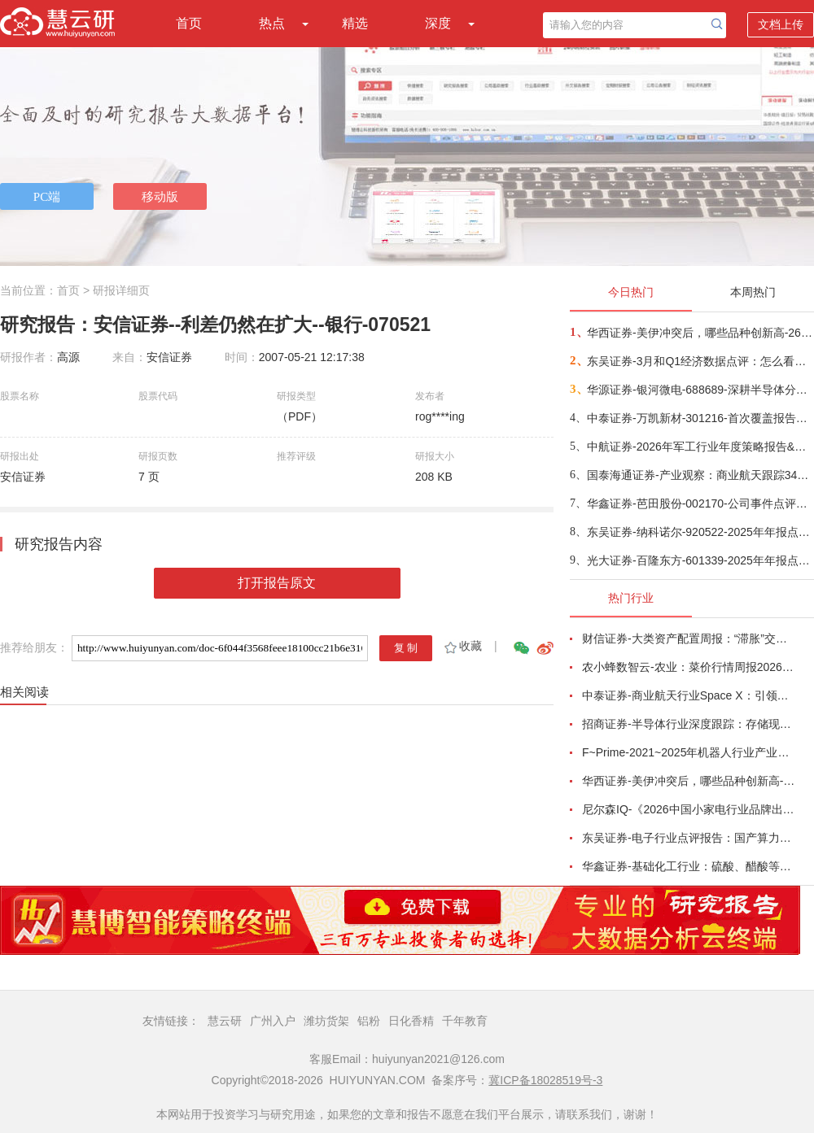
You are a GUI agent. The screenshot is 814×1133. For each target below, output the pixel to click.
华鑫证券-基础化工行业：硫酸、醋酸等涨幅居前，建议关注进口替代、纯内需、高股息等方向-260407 (688, 866)
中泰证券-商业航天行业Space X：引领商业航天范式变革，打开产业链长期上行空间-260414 (688, 695)
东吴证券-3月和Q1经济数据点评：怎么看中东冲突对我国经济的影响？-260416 (699, 361)
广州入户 (272, 1020)
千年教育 (465, 1020)
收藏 (462, 645)
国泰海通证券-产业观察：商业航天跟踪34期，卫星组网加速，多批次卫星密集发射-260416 (699, 475)
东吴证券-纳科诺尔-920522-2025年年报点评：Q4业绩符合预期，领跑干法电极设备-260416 (699, 531)
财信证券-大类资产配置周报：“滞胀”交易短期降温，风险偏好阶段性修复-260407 (688, 638)
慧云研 (225, 1020)
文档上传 (780, 24)
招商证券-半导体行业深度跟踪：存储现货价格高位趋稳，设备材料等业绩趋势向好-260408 (688, 723)
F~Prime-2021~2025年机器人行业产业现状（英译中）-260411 (688, 752)
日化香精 (411, 1020)
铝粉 (368, 1020)
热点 (272, 23)
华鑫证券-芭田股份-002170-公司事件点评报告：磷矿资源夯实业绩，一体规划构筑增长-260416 (699, 503)
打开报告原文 (277, 583)
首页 (189, 23)
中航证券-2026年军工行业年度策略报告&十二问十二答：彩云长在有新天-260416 (699, 446)
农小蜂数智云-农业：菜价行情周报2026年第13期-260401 (688, 666)
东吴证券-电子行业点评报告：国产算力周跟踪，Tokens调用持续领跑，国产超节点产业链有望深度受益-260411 (688, 837)
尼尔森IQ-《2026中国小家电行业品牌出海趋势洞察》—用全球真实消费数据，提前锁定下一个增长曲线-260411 (688, 809)
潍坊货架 (326, 1020)
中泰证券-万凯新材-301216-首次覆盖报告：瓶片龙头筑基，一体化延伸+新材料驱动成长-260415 (699, 418)
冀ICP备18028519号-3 (545, 1080)
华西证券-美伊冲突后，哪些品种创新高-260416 (699, 332)
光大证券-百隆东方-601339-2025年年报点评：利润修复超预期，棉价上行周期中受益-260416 (699, 560)
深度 (438, 23)
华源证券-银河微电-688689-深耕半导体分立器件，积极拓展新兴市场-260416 (699, 389)
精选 (355, 23)
